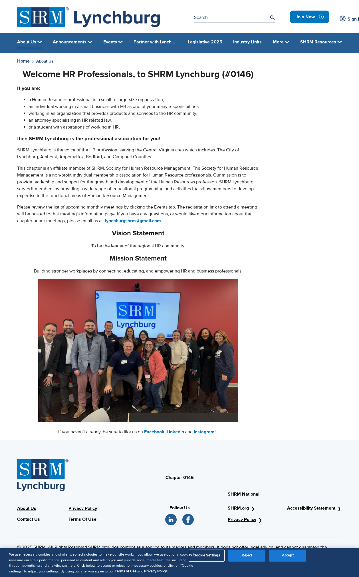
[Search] (272, 18)
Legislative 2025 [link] (205, 42)
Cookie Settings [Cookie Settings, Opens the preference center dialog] (206, 557)
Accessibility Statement (311, 508)
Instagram (204, 432)
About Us (26, 508)
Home (23, 61)
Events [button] (110, 42)
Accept (288, 557)
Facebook (154, 432)
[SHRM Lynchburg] (88, 17)
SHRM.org (238, 508)
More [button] (278, 42)
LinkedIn (175, 432)
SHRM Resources (318, 42)
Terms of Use (125, 573)
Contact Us (28, 519)
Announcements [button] (69, 42)
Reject (247, 557)
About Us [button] (26, 42)
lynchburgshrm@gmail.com (133, 221)
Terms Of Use (82, 519)
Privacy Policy (82, 508)
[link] (309, 17)
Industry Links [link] (247, 42)
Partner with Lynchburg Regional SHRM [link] (155, 42)
